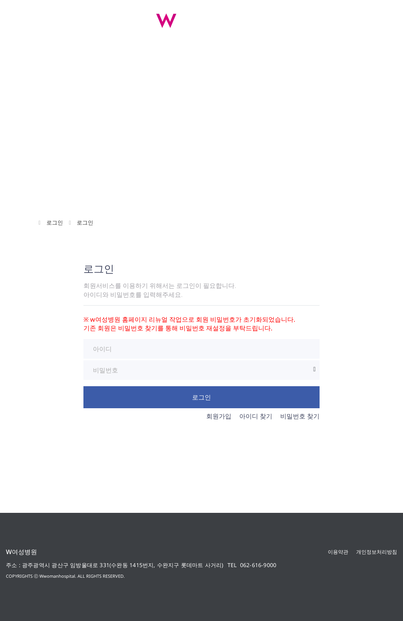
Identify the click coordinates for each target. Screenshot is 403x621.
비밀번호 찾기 (300, 416)
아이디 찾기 (255, 416)
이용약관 (338, 551)
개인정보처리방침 (376, 551)
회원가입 (218, 416)
